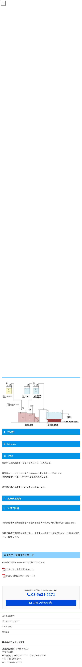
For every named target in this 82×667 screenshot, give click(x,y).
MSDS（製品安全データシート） (21, 576)
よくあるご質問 (8, 616)
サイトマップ (7, 627)
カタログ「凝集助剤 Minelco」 (20, 569)
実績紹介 (5, 632)
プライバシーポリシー (10, 621)
